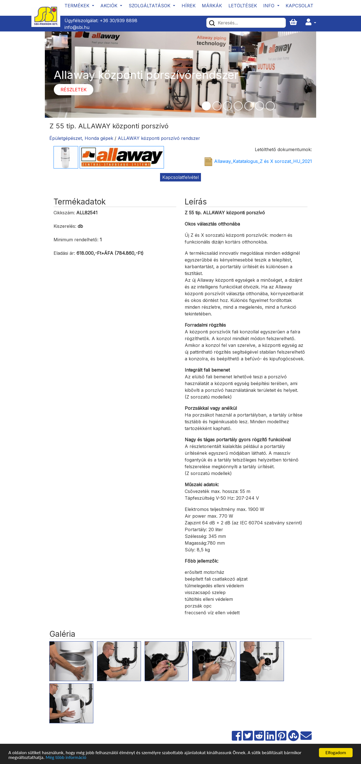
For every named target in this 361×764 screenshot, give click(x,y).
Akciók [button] (109, 5)
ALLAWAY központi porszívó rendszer (159, 138)
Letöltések (242, 5)
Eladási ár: (64, 253)
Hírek (189, 5)
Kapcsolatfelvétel (180, 177)
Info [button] (269, 5)
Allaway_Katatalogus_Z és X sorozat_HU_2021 (263, 161)
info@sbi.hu (76, 27)
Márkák (212, 5)
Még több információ (66, 758)
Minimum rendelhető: (76, 239)
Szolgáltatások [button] (150, 5)
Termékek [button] (77, 5)
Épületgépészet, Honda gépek (81, 138)
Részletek (74, 89)
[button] (311, 22)
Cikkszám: (64, 212)
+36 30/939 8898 (118, 20)
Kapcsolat (299, 5)
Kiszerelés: (65, 226)
